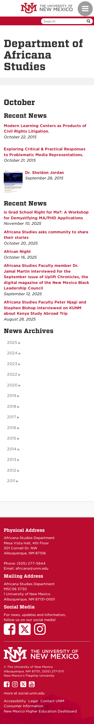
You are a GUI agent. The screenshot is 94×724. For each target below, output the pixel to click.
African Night (17, 251)
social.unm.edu (31, 693)
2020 (12, 385)
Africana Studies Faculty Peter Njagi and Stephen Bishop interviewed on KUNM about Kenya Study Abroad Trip (45, 308)
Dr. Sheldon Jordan (44, 172)
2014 (12, 449)
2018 (11, 406)
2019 (11, 395)
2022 (12, 374)
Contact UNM (52, 701)
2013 (11, 459)
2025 (12, 342)
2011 (11, 481)
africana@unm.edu (32, 568)
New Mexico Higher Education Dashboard (40, 711)
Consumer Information (23, 706)
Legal (33, 701)
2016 (11, 428)
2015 (11, 438)
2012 (11, 470)
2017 (11, 417)
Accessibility (15, 701)
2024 (12, 353)
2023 (12, 364)
